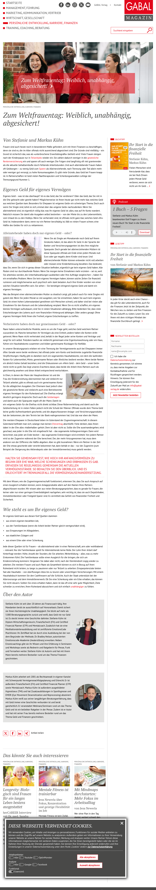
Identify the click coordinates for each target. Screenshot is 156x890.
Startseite (14, 3)
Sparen (42, 168)
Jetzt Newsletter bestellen (125, 395)
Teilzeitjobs (36, 157)
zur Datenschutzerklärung (100, 846)
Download (144, 232)
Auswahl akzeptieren (90, 865)
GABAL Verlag (100, 4)
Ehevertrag (57, 423)
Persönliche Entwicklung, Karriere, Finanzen (43, 23)
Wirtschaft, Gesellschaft (25, 18)
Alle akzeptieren (88, 857)
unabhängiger (77, 586)
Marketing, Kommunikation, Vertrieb (33, 13)
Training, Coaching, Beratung (28, 28)
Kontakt (117, 4)
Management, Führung (22, 8)
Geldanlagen (53, 397)
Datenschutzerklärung (121, 360)
